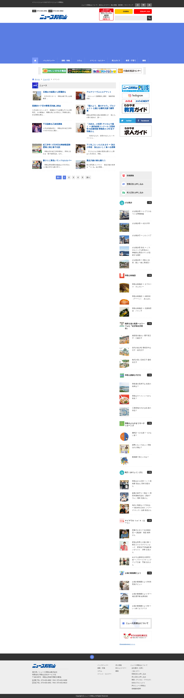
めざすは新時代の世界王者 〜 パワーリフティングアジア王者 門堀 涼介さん (141, 561)
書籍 (117, 671)
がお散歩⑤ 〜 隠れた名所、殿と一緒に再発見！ (141, 261)
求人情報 (118, 665)
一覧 (149, 202)
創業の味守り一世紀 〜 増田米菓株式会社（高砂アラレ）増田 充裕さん (141, 495)
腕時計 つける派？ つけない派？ (141, 434)
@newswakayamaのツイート (127, 644)
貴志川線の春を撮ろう (96, 160)
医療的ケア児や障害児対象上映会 (46, 106)
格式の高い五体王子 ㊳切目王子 (141, 361)
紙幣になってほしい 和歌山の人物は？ (141, 446)
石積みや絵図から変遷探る (54, 92)
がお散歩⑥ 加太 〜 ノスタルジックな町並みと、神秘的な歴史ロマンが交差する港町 (141, 251)
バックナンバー (102, 665)
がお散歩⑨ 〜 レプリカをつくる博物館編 (141, 212)
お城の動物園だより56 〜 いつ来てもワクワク (141, 607)
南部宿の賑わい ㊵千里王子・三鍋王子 (141, 337)
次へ (88, 177)
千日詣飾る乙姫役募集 (52, 124)
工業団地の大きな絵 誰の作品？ (141, 409)
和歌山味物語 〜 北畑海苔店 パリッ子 (141, 309)
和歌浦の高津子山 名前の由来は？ (141, 385)
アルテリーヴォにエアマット (98, 92)
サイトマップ (128, 5)
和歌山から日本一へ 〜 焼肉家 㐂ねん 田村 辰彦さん (141, 483)
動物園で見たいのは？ (140, 457)
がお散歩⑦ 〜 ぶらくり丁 (141, 235)
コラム (99, 671)
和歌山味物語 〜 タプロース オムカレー (141, 285)
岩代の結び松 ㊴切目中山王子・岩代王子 (141, 349)
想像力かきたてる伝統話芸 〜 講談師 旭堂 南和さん (141, 532)
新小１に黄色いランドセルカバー (57, 160)
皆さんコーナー (104, 5)
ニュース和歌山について (89, 5)
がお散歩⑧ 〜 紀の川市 (141, 223)
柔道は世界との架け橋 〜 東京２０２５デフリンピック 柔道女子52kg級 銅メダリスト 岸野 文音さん (142, 547)
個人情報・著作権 (117, 5)
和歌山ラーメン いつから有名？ (141, 397)
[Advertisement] (92, 39)
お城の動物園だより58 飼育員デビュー (141, 583)
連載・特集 (101, 668)
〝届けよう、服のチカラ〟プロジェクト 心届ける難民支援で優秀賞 (100, 108)
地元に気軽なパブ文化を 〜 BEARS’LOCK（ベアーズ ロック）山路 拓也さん (142, 507)
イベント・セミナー (104, 674)
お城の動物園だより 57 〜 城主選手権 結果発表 (142, 595)
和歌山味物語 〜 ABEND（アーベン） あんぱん (141, 297)
